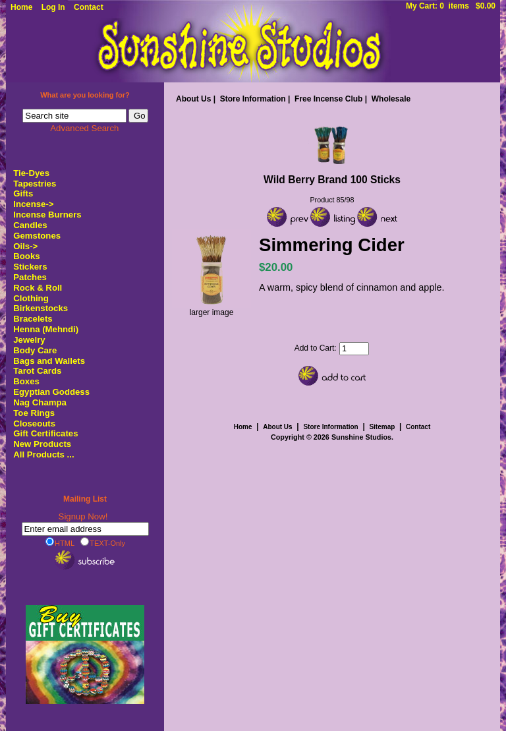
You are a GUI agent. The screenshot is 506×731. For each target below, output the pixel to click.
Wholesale (391, 98)
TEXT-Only (102, 542)
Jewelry (29, 340)
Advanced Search (84, 128)
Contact (88, 7)
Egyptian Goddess (51, 392)
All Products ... (43, 454)
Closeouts (34, 423)
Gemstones (37, 236)
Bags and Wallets (49, 361)
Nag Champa (40, 402)
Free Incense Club (328, 98)
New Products (42, 444)
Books (26, 256)
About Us (193, 98)
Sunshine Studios (361, 437)
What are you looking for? (85, 95)
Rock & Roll (37, 288)
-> (33, 204)
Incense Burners (47, 214)
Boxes (26, 381)
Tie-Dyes (31, 173)
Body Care (35, 350)
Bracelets (32, 319)
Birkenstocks (40, 308)
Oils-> (25, 246)
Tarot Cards (37, 371)
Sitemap (382, 426)
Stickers (30, 267)
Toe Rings (34, 413)
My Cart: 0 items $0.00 (450, 6)
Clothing (30, 298)
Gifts (23, 193)
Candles (30, 225)
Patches (30, 277)
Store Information (253, 98)
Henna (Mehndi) (45, 329)
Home (21, 7)
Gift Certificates (45, 433)
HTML (59, 542)
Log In (53, 7)
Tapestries (34, 184)
